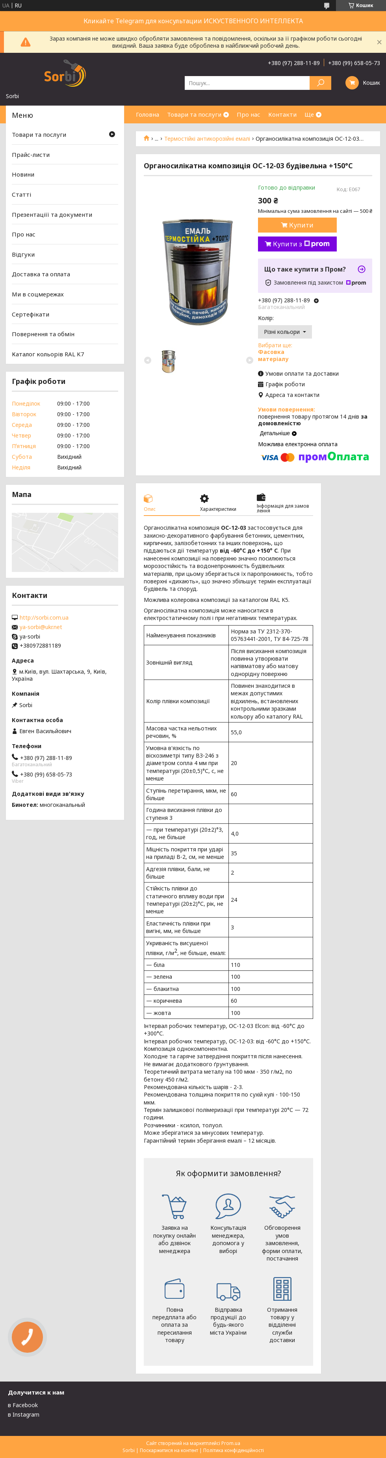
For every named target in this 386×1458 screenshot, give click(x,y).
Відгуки (23, 254)
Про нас (248, 114)
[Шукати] (320, 83)
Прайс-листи (31, 154)
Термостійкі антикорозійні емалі (207, 138)
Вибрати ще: (275, 352)
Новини (23, 174)
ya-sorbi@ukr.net (41, 627)
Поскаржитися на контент (169, 1450)
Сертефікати (30, 314)
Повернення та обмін (43, 334)
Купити (301, 225)
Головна (147, 114)
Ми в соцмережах (38, 294)
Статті (21, 194)
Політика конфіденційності (233, 1450)
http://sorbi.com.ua (44, 617)
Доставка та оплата (41, 274)
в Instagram (23, 1414)
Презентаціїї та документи (52, 214)
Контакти (282, 114)
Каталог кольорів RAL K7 (48, 354)
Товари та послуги (194, 114)
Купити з (301, 244)
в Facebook (23, 1405)
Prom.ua (230, 1443)
